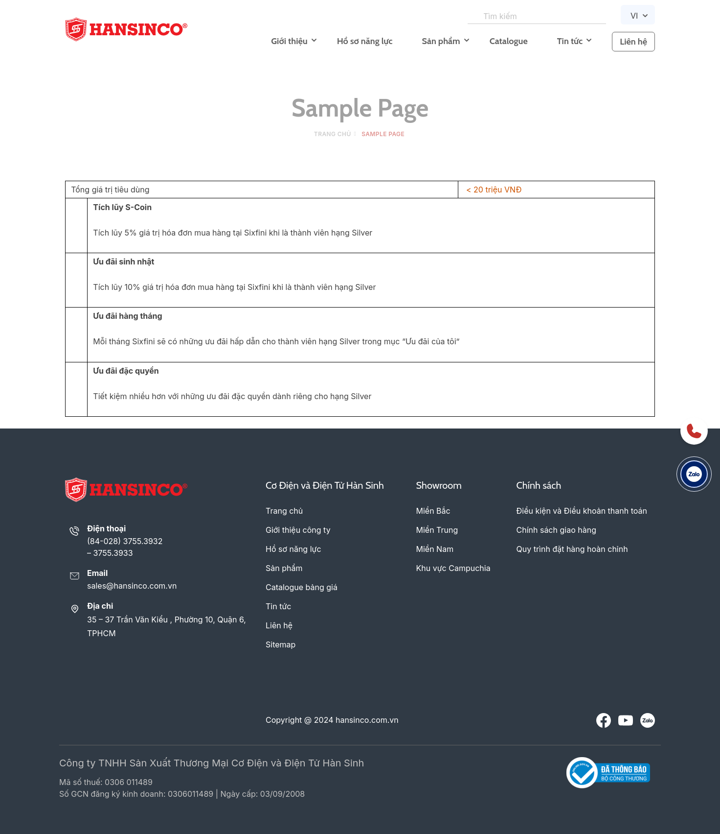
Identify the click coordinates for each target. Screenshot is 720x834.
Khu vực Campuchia (453, 568)
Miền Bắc (433, 511)
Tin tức (570, 41)
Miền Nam (435, 549)
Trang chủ (332, 134)
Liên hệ (633, 41)
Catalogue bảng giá (302, 587)
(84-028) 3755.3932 (124, 541)
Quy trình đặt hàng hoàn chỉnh (572, 549)
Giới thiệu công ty (298, 530)
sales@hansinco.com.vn (132, 586)
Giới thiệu (289, 41)
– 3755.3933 (110, 553)
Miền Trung (437, 530)
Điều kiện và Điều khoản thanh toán (582, 511)
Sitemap (280, 644)
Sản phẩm (441, 41)
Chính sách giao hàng (556, 530)
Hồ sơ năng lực (365, 41)
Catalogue (509, 41)
